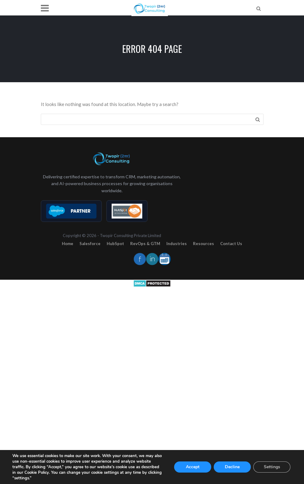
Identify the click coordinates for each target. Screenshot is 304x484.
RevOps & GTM (145, 243)
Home (67, 243)
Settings (272, 467)
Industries (176, 243)
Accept (192, 467)
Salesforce (90, 243)
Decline (232, 467)
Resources (203, 243)
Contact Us (231, 243)
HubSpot (115, 243)
